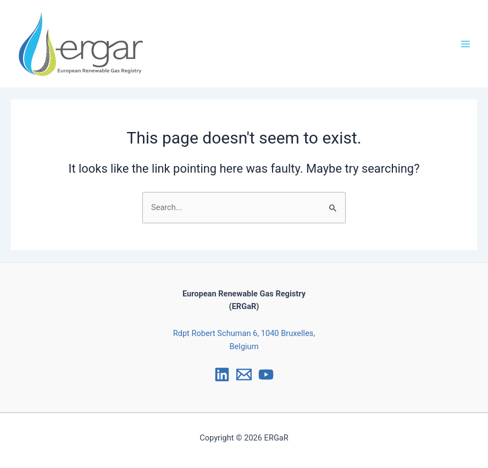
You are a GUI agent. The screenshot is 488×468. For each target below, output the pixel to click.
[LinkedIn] (222, 374)
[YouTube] (266, 374)
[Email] (244, 374)
